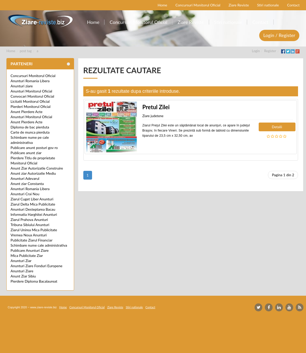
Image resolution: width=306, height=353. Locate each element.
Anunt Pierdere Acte (26, 111)
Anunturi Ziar (21, 260)
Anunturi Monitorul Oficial (31, 91)
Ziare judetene (153, 116)
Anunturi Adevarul (25, 178)
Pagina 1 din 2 (283, 175)
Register (270, 51)
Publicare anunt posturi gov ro (34, 147)
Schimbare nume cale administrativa (39, 245)
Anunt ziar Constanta (27, 183)
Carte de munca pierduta (30, 132)
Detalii (277, 127)
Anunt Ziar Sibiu (23, 276)
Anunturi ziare (22, 86)
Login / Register (279, 35)
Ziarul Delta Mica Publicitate (33, 204)
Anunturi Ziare (22, 271)
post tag (26, 51)
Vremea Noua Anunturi (29, 235)
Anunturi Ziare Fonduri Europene (36, 266)
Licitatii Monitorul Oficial (30, 101)
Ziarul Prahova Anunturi (29, 219)
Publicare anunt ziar (26, 153)
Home (10, 51)
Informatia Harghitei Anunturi (34, 214)
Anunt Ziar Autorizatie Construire (37, 168)
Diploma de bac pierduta (30, 127)
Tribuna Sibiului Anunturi (30, 224)
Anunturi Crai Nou (25, 194)
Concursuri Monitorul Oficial (33, 75)
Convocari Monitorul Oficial (32, 96)
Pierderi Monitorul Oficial (30, 106)
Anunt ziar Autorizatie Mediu (33, 173)
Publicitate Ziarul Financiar (31, 240)
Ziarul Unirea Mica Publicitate (34, 230)
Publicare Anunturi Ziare (30, 250)
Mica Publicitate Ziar (27, 255)
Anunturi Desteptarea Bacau (33, 209)
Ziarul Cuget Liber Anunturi (32, 199)
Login (256, 51)
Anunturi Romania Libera (30, 81)
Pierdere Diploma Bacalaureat (34, 281)
